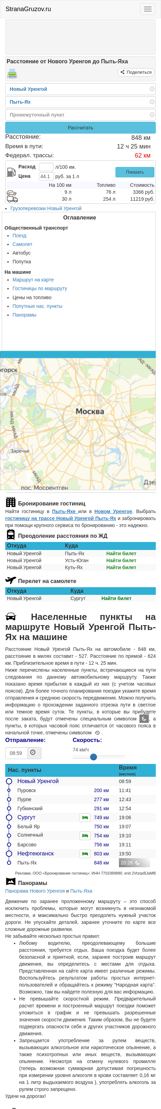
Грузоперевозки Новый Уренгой (46, 208)
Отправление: (25, 740)
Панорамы (25, 315)
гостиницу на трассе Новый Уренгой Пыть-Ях (60, 518)
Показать (135, 172)
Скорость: (87, 740)
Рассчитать (80, 127)
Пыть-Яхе (65, 511)
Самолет (22, 244)
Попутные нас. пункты (38, 306)
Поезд (19, 235)
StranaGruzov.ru (28, 9)
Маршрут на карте (33, 279)
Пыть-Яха (81, 891)
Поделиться (139, 72)
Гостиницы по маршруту (40, 288)
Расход (26, 166)
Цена (24, 176)
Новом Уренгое (113, 511)
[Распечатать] (12, 76)
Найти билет (121, 553)
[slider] (93, 756)
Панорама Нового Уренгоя (35, 891)
